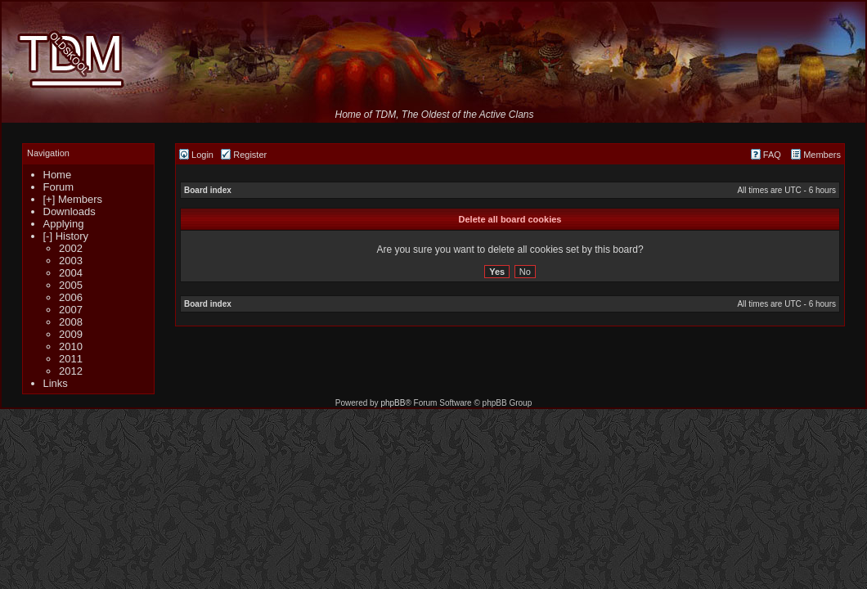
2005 (71, 285)
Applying (63, 224)
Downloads (69, 211)
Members (816, 155)
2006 (71, 297)
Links (55, 383)
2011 (71, 359)
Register (244, 155)
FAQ (766, 155)
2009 (71, 334)
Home (57, 175)
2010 (71, 346)
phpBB (392, 402)
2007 (71, 309)
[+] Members (73, 199)
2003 (71, 260)
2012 (71, 371)
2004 (71, 273)
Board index (207, 190)
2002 (71, 248)
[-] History (66, 236)
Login (196, 155)
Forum (58, 187)
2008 (71, 322)
